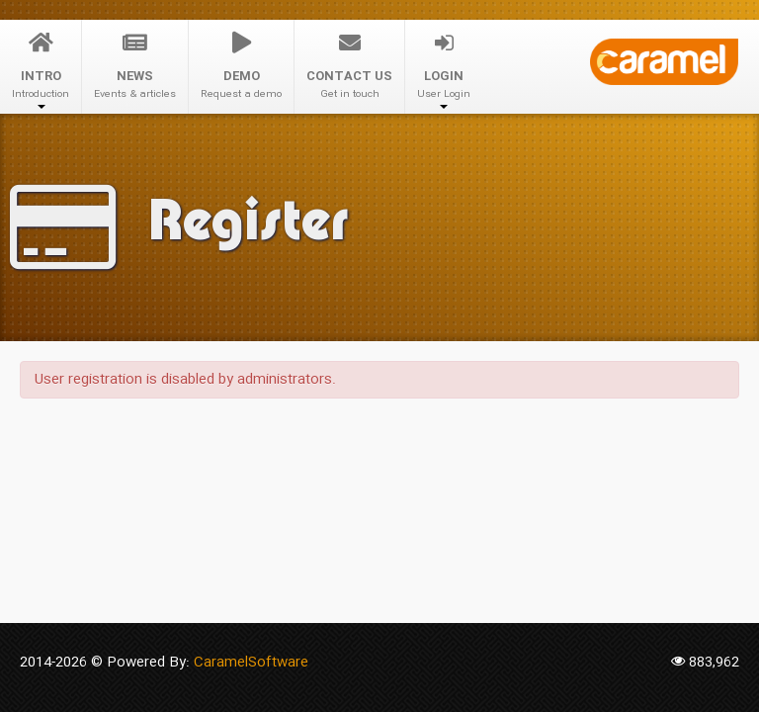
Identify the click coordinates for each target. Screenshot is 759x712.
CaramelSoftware (251, 662)
